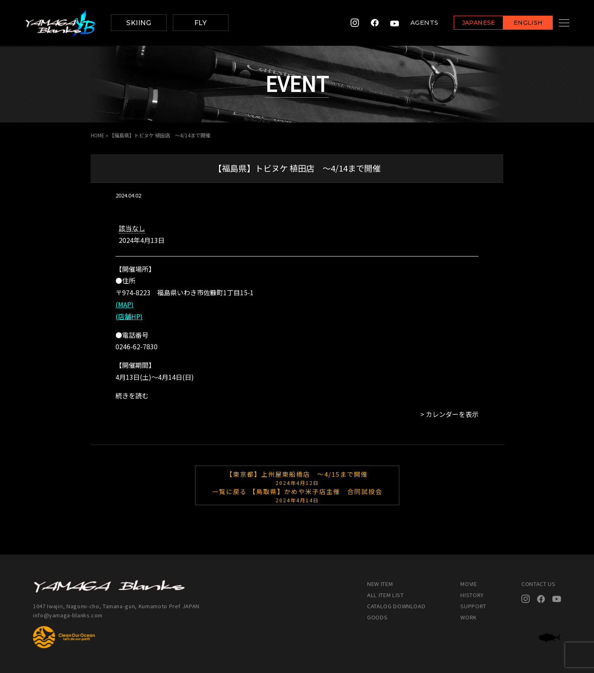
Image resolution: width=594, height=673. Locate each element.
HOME (97, 135)
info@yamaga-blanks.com (68, 615)
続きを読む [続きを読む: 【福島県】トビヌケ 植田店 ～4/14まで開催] (132, 395)
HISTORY (472, 595)
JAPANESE (468, 23)
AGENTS (414, 23)
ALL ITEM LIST (385, 595)
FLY (200, 23)
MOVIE (468, 584)
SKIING (138, 23)
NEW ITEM (380, 584)
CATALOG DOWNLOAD (396, 606)
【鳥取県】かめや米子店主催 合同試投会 (297, 495)
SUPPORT (473, 606)
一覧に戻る (229, 491)
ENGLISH (518, 23)
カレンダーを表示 (452, 414)
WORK (468, 617)
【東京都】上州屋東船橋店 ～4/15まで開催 (297, 477)
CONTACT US (538, 584)
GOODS (377, 617)
